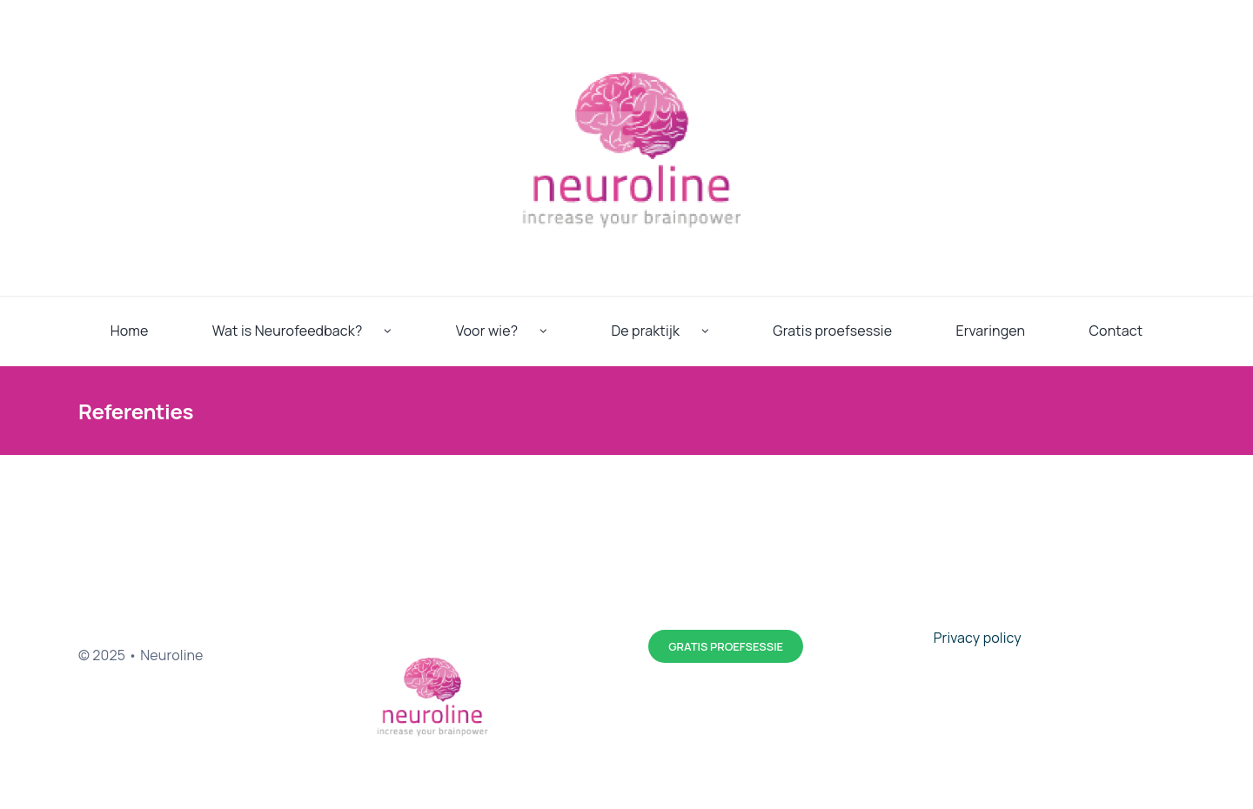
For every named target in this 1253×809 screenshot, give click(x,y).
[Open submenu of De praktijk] (716, 331)
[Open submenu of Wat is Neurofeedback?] (398, 331)
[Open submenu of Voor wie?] (554, 331)
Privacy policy (978, 637)
